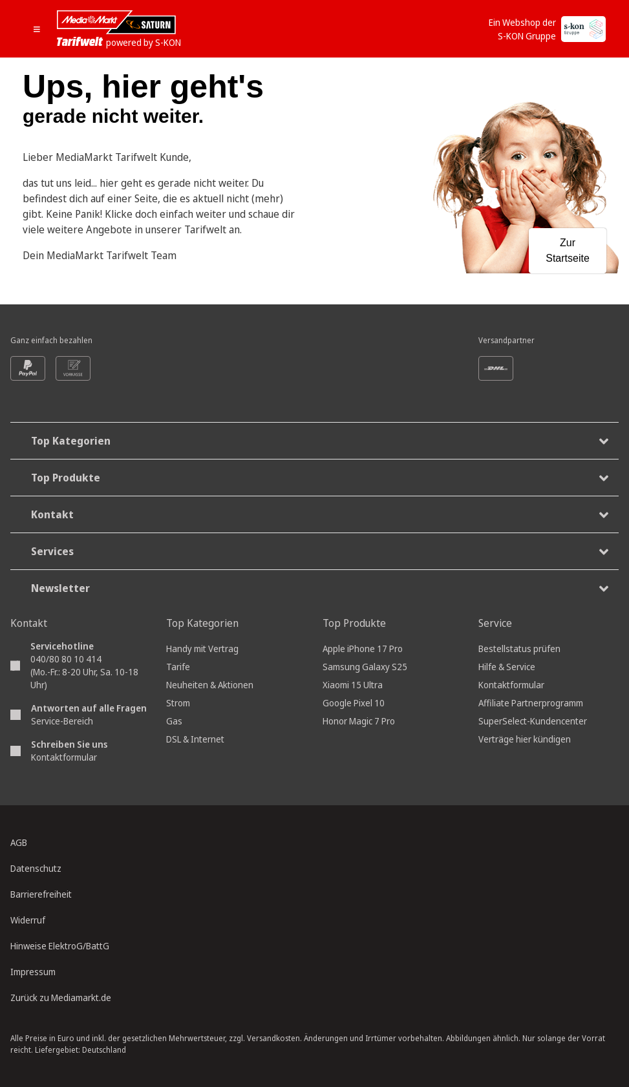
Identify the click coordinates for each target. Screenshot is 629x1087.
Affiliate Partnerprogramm (530, 703)
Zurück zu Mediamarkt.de (60, 997)
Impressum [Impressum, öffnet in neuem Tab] (33, 972)
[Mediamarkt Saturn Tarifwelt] (118, 28)
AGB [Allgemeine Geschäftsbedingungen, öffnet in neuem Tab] (18, 842)
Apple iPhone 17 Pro (363, 648)
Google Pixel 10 (354, 703)
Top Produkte (319, 477)
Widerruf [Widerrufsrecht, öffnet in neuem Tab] (27, 920)
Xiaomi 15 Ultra (353, 685)
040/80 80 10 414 (65, 659)
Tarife (178, 666)
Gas (174, 721)
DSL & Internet (195, 739)
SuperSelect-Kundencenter (532, 721)
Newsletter (319, 588)
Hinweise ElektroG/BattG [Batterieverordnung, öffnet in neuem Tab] (59, 946)
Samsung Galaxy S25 (365, 666)
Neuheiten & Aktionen (209, 685)
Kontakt (319, 514)
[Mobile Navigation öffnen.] (40, 29)
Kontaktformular (64, 757)
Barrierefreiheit (41, 894)
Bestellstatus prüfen (519, 648)
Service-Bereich (62, 721)
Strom (178, 703)
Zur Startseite (568, 250)
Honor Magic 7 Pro (359, 721)
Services (319, 551)
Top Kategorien (319, 441)
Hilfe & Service (506, 666)
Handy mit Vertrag (202, 648)
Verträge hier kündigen (524, 739)
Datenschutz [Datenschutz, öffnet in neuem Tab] (35, 868)
